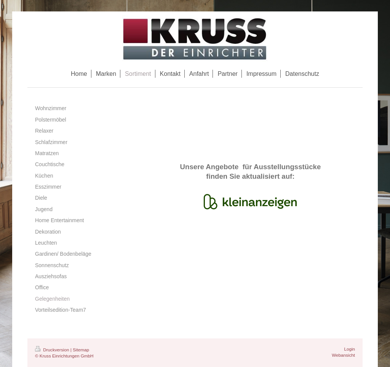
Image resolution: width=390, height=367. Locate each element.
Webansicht (343, 355)
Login (349, 348)
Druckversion (52, 349)
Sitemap (81, 349)
